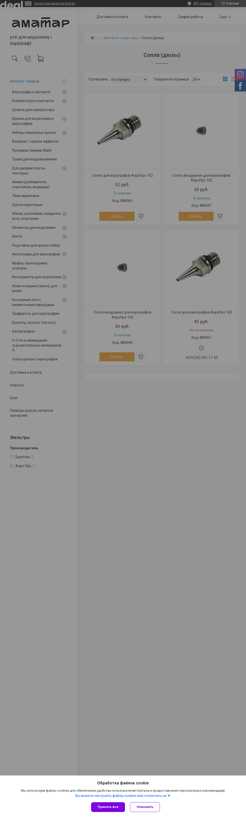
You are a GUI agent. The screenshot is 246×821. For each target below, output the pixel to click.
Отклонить (145, 807)
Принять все (108, 807)
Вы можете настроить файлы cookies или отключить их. (121, 796)
